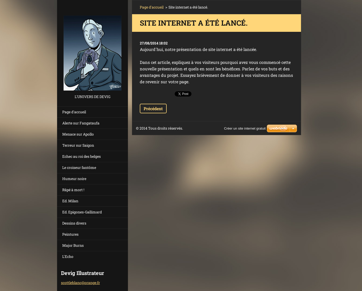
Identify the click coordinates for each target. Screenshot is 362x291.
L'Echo (67, 256)
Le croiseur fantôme (79, 167)
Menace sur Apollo (78, 134)
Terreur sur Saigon (78, 145)
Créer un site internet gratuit (245, 128)
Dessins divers (74, 223)
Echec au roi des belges (81, 156)
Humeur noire (74, 178)
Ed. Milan (70, 200)
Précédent (153, 108)
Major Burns (73, 245)
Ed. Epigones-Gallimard (82, 212)
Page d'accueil (74, 111)
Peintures (70, 234)
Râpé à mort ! (73, 189)
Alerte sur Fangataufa (80, 123)
